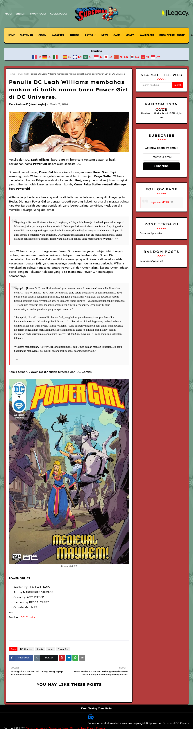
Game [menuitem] (120, 35)
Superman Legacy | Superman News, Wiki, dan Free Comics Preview (59, 697)
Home (12, 74)
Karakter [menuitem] (59, 35)
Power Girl (22, 74)
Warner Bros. (73, 703)
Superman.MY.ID (160, 198)
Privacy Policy (38, 13)
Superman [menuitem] (26, 35)
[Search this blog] (156, 85)
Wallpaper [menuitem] (151, 35)
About (8, 13)
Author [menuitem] (77, 35)
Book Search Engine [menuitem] (21, 50)
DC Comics (27, 597)
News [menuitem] (107, 35)
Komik (39, 629)
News (49, 629)
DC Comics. (89, 703)
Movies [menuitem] (134, 35)
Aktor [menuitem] (91, 35)
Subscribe (161, 162)
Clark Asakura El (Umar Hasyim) (27, 96)
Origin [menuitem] (43, 35)
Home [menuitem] (10, 35)
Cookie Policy (59, 13)
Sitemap (21, 13)
